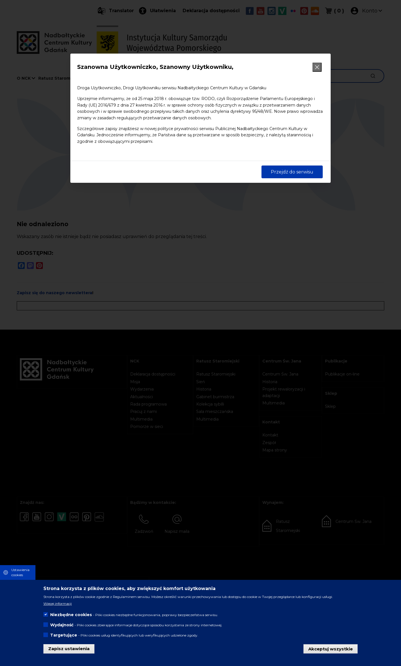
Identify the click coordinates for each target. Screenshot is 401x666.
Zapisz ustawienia (69, 648)
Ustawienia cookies (20, 572)
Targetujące (63, 635)
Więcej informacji (57, 603)
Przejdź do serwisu (292, 172)
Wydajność (61, 624)
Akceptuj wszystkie (330, 648)
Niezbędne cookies (71, 614)
